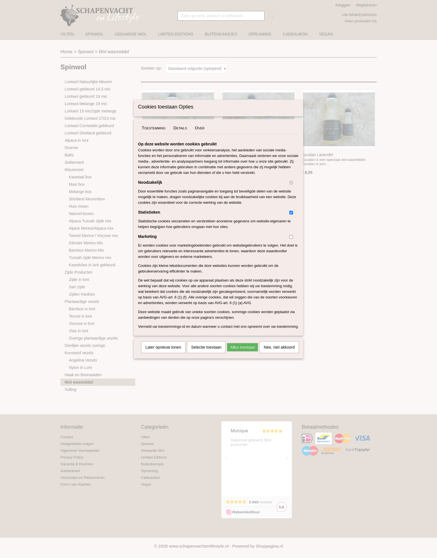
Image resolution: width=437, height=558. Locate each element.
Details (180, 135)
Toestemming (153, 135)
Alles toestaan (242, 354)
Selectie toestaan (206, 354)
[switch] (291, 190)
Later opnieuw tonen (163, 354)
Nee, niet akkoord (279, 354)
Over (199, 135)
